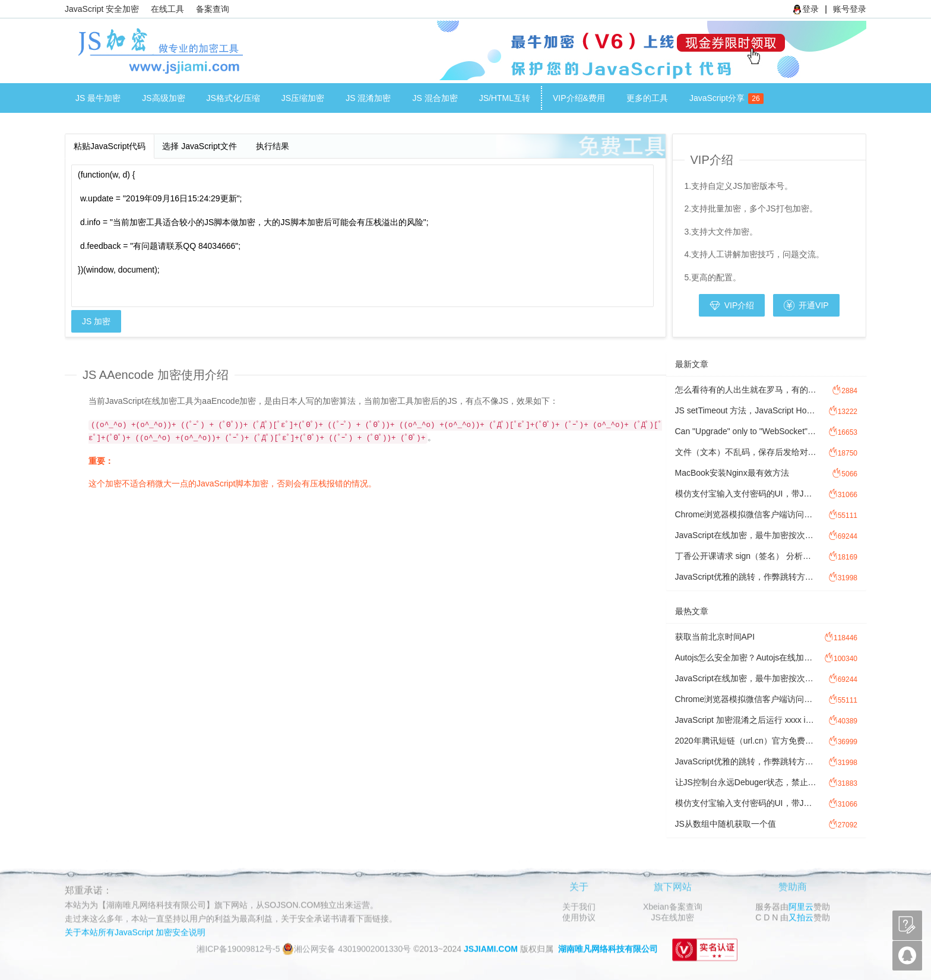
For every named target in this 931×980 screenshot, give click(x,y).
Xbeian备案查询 (672, 906)
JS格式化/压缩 (233, 98)
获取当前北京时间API (715, 636)
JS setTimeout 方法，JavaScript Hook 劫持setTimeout (745, 410)
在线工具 (167, 9)
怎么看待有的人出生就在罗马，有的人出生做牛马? (745, 389)
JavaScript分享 (722, 98)
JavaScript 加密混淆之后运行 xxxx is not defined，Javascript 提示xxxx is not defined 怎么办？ (745, 720)
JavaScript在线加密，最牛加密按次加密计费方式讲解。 (745, 535)
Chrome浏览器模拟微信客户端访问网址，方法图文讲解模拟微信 (745, 514)
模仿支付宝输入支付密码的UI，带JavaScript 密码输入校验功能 (745, 493)
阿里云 (800, 906)
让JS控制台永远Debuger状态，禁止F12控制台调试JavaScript (745, 782)
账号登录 (849, 9)
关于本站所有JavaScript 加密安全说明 (135, 932)
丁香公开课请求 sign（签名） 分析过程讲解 (745, 556)
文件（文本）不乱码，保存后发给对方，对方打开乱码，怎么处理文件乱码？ (745, 452)
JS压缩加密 (302, 98)
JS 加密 (96, 321)
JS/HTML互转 (504, 98)
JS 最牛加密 (98, 98)
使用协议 (579, 917)
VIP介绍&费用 (579, 98)
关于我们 (579, 906)
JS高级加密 (163, 98)
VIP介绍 (732, 305)
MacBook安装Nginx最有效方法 (732, 473)
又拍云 (800, 917)
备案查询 (212, 9)
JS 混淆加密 (368, 98)
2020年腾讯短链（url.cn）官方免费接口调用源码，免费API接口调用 (745, 740)
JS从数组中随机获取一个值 (725, 824)
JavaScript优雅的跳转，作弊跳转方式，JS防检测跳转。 (745, 576)
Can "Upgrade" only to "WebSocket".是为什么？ (745, 431)
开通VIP (806, 305)
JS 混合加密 (434, 98)
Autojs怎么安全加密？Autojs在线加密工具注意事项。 (745, 657)
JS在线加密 (672, 917)
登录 (806, 9)
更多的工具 (647, 98)
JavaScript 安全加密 (102, 9)
